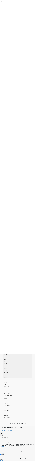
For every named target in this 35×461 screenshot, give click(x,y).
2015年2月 (6, 354)
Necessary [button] (2, 446)
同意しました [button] (10, 430)
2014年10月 (6, 363)
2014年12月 (6, 359)
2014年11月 (6, 361)
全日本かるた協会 (7, 410)
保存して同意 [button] (2, 460)
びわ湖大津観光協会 (7, 417)
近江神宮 (5, 413)
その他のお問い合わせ (8, 395)
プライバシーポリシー (8, 391)
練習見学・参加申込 (7, 393)
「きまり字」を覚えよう (8, 403)
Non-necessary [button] (2, 453)
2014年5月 (6, 375)
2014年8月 (6, 368)
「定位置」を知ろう (7, 405)
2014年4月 (6, 377)
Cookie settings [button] (3, 430)
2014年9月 (6, 366)
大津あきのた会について (8, 384)
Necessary (2, 447)
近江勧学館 (6, 415)
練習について (6, 386)
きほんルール (6, 400)
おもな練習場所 (7, 388)
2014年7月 (6, 370)
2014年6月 (6, 372)
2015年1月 (6, 356)
